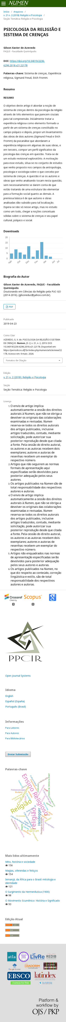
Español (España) (15, 701)
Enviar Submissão (18, 754)
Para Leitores (12, 727)
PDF (10, 306)
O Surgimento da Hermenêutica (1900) (27, 891)
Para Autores (12, 733)
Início (6, 11)
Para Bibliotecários (15, 738)
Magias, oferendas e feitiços (21, 870)
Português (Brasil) (15, 706)
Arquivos (18, 11)
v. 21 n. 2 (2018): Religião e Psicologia (23, 15)
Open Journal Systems (18, 675)
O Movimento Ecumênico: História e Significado (32, 900)
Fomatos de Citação (16, 360)
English (9, 696)
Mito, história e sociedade (20, 861)
